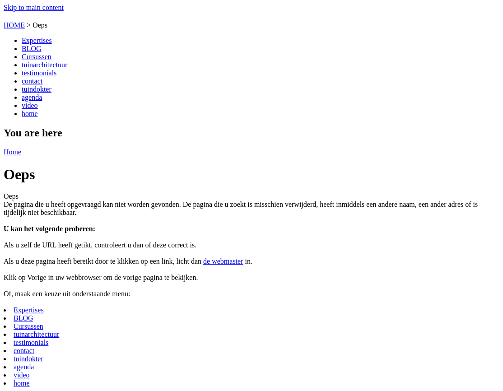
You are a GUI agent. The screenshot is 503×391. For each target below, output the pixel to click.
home (30, 113)
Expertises (37, 40)
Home (12, 152)
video (30, 105)
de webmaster (223, 261)
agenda (32, 97)
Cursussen (36, 57)
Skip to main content (34, 7)
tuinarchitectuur (44, 65)
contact (32, 81)
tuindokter (36, 89)
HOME (14, 25)
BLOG (32, 48)
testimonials (39, 73)
